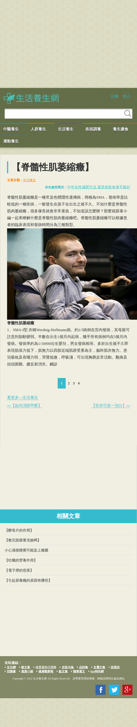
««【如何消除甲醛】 (24, 405)
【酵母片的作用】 (19, 530)
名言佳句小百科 (46, 667)
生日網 (11, 667)
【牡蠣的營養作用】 (21, 560)
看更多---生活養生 (22, 397)
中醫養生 (11, 129)
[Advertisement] (42, 44)
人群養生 (38, 129)
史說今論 (68, 667)
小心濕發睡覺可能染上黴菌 (26, 550)
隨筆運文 (79, 671)
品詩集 (83, 667)
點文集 (63, 671)
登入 (126, 96)
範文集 (25, 667)
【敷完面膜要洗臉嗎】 (23, 540)
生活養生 (65, 129)
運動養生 (11, 141)
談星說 (115, 667)
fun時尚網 (97, 671)
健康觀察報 (46, 671)
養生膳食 (120, 129)
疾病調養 (93, 129)
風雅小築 (27, 671)
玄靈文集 (99, 667)
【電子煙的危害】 (19, 570)
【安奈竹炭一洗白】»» (110, 405)
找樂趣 (11, 671)
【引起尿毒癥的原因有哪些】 (28, 580)
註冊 (114, 96)
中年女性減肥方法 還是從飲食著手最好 (98, 187)
